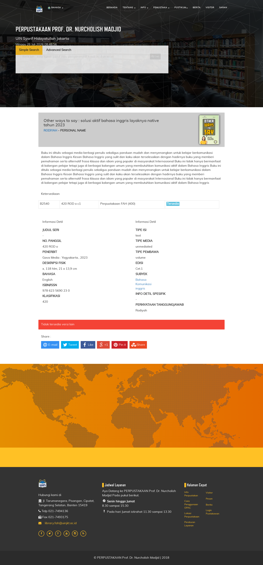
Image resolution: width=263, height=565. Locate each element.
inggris (140, 288)
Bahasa (55, 8)
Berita (197, 8)
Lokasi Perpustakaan (191, 515)
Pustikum (181, 8)
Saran (223, 8)
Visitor (210, 8)
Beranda (112, 8)
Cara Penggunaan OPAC (191, 504)
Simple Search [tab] (29, 33)
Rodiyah (50, 130)
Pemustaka (161, 8)
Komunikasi (143, 284)
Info (144, 8)
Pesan (209, 499)
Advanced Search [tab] (58, 33)
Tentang (129, 8)
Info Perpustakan (191, 494)
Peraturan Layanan (189, 524)
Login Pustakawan (212, 512)
